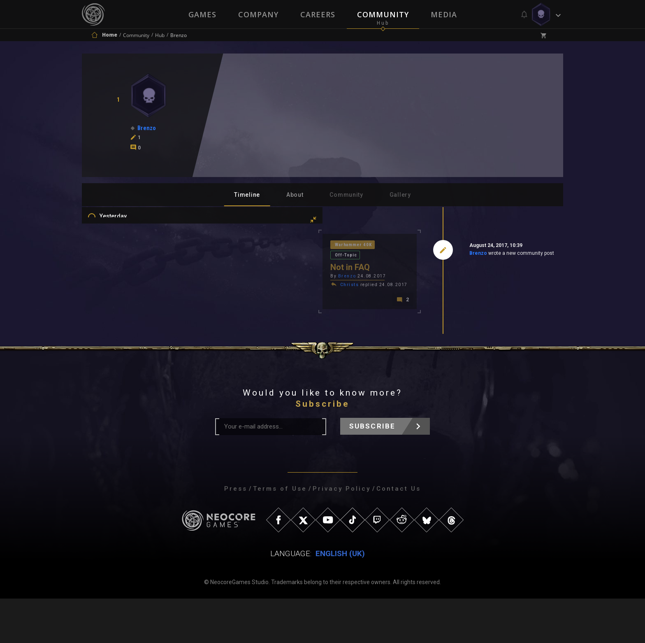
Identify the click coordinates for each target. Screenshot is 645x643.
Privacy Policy (342, 533)
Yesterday (121, 221)
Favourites (122, 348)
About (295, 194)
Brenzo (419, 255)
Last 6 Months (126, 269)
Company (258, 14)
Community (383, 14)
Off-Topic (283, 246)
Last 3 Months (126, 257)
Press (235, 533)
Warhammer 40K (238, 246)
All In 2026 (121, 280)
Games (202, 14)
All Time (119, 292)
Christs (232, 277)
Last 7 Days (123, 233)
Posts (115, 312)
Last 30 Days (124, 245)
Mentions (120, 336)
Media (445, 14)
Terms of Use (280, 533)
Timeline (247, 194)
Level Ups (120, 359)
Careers (317, 14)
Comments (122, 324)
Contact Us (398, 533)
